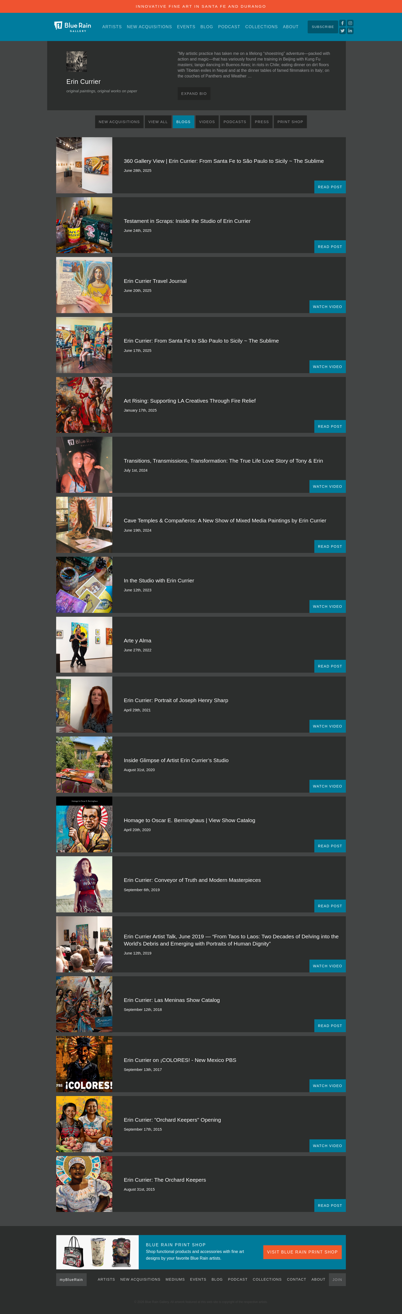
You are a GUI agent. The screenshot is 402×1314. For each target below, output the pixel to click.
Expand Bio (194, 94)
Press (262, 122)
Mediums (175, 1279)
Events (186, 27)
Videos (207, 122)
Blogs (183, 122)
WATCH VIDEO (327, 307)
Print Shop (290, 122)
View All (158, 122)
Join (337, 1280)
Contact (296, 1279)
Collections (261, 27)
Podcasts (235, 122)
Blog (206, 27)
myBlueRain (71, 1280)
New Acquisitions (149, 27)
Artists (112, 27)
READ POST (330, 187)
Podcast (229, 27)
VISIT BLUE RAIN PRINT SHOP (302, 1252)
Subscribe (323, 27)
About (291, 27)
